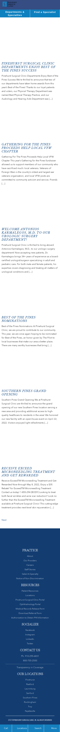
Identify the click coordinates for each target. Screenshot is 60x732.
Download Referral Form (30, 613)
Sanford (30, 693)
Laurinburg (30, 688)
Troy (30, 706)
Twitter (30, 643)
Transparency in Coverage (30, 667)
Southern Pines (30, 697)
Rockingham (30, 702)
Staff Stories (30, 569)
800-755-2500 (30, 660)
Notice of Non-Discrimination (30, 578)
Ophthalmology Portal (30, 604)
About (30, 556)
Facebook (30, 630)
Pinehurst (30, 680)
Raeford (30, 684)
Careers (30, 565)
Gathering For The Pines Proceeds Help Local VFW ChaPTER (27, 148)
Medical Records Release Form (30, 609)
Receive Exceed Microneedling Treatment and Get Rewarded (28, 472)
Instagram (30, 634)
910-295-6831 (32, 656)
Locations (30, 595)
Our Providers (30, 560)
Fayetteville (30, 711)
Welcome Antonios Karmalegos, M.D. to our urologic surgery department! (26, 234)
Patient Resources (30, 591)
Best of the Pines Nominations (19, 319)
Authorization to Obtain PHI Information (30, 617)
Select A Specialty (30, 574)
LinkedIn (30, 639)
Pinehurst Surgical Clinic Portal (30, 600)
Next (4, 520)
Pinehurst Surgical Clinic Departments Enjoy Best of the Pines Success (28, 67)
